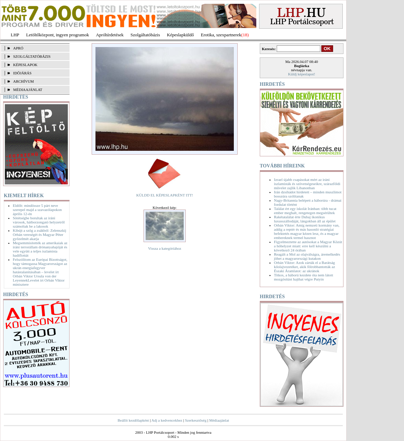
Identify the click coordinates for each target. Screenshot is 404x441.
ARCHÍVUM (23, 81)
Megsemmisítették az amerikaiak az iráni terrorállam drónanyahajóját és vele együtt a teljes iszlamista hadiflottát (40, 249)
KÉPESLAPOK (25, 65)
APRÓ (18, 48)
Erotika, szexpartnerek (221, 34)
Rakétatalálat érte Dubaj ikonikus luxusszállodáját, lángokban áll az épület (305, 219)
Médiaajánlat (219, 420)
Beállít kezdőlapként (133, 420)
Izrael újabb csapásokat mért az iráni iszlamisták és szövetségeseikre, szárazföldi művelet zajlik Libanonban (307, 183)
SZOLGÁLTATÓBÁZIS (31, 56)
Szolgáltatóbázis (145, 34)
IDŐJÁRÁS (22, 73)
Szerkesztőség (195, 420)
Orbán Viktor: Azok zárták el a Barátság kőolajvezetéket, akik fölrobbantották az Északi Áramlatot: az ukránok (304, 266)
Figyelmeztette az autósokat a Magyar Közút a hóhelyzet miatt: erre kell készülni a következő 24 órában (308, 246)
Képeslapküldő (180, 34)
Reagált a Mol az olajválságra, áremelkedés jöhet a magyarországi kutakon (307, 256)
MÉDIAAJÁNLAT (27, 90)
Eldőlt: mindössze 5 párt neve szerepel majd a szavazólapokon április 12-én (37, 209)
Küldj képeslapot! (301, 74)
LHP (15, 34)
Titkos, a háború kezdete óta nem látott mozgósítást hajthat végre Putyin (303, 277)
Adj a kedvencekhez (167, 420)
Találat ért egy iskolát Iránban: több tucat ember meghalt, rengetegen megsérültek (305, 210)
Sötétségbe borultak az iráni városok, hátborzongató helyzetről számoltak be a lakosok (39, 222)
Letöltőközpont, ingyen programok (57, 34)
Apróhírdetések (109, 34)
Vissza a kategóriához (164, 248)
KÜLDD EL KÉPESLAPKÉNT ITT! (164, 195)
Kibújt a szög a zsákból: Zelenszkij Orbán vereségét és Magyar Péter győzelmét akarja (39, 234)
